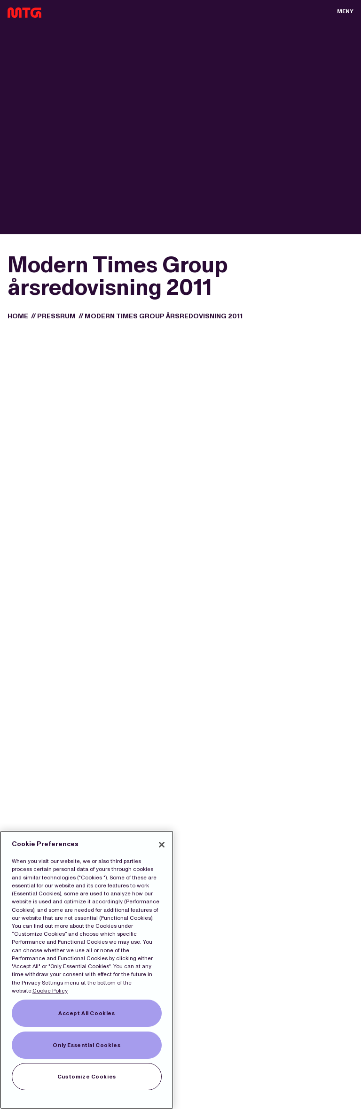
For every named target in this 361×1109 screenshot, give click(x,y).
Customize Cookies (86, 1076)
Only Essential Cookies (86, 1045)
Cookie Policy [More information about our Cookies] (50, 990)
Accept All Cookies (86, 1013)
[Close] (161, 844)
